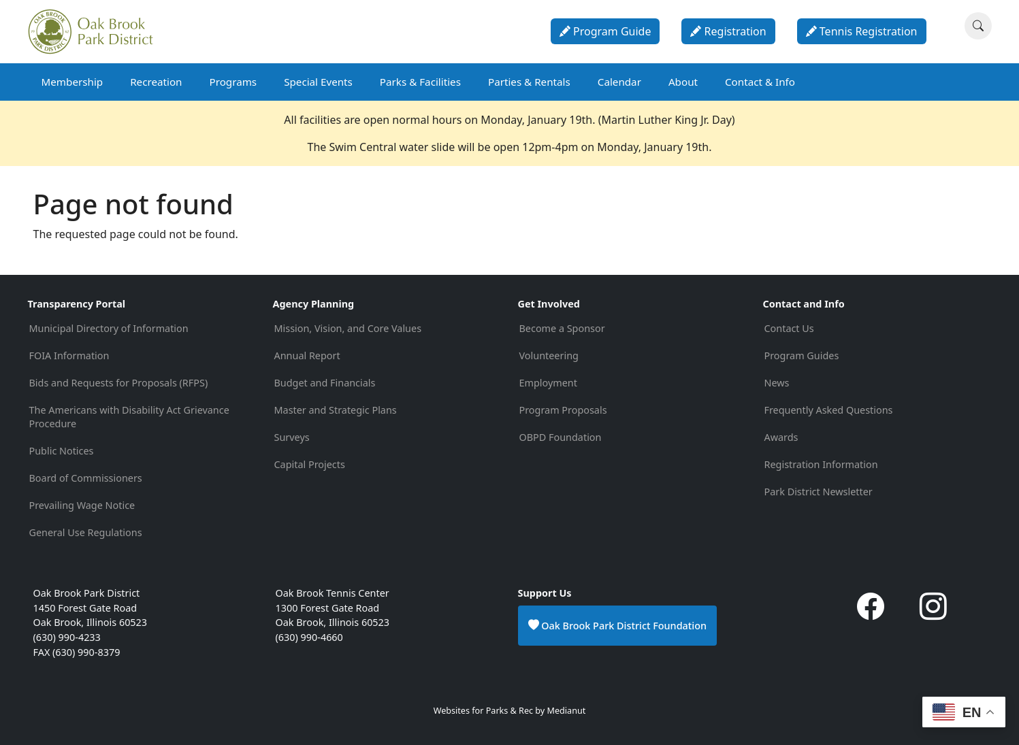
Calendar (619, 81)
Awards (781, 437)
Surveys (292, 437)
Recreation (156, 81)
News (777, 382)
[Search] (978, 25)
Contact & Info (760, 81)
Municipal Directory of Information (109, 328)
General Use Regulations (85, 532)
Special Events (318, 81)
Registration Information (821, 464)
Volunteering (549, 355)
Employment (548, 382)
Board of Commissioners (85, 477)
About (683, 81)
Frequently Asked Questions (828, 409)
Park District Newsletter (818, 491)
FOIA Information (69, 355)
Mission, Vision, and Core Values (348, 328)
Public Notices (61, 450)
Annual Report (307, 355)
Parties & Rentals (529, 81)
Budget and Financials (325, 382)
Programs (233, 81)
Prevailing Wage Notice (82, 505)
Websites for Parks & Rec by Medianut (510, 710)
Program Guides (801, 355)
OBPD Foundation (560, 437)
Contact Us (789, 328)
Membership (72, 81)
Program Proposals (563, 409)
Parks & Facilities (420, 81)
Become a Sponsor (562, 328)
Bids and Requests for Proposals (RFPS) (118, 382)
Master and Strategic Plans (335, 409)
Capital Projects (309, 464)
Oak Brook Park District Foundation (617, 625)
